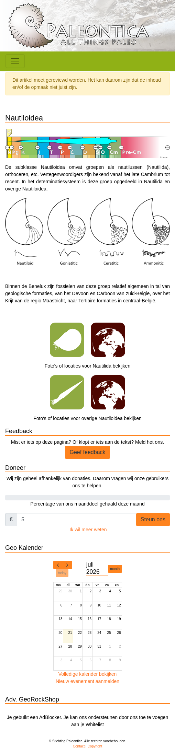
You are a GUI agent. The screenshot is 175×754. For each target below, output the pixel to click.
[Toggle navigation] (15, 61)
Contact (79, 746)
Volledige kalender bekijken (87, 674)
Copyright (94, 746)
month (115, 569)
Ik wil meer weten (88, 529)
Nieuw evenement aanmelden (87, 681)
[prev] (58, 565)
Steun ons (153, 519)
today (62, 573)
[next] (67, 565)
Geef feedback (87, 452)
